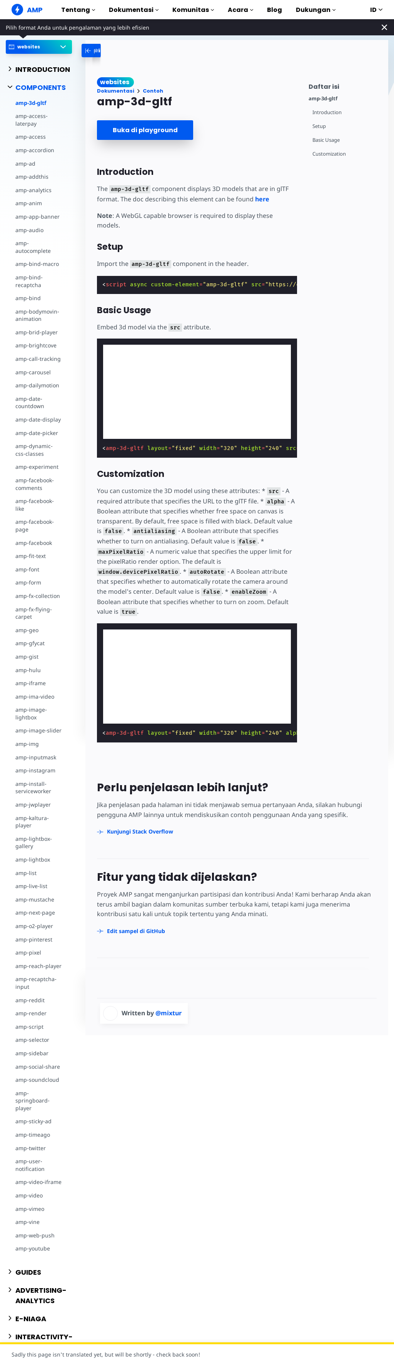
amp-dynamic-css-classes (34, 449)
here (262, 199)
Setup (319, 126)
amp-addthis (31, 176)
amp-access (30, 136)
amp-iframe (30, 683)
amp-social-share (37, 1066)
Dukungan (316, 9)
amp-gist (26, 656)
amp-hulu (28, 670)
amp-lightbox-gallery (33, 842)
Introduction (327, 112)
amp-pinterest (33, 939)
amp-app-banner (37, 216)
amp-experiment (36, 466)
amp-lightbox (32, 859)
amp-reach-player (38, 966)
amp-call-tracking (38, 358)
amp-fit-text (30, 556)
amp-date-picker (36, 433)
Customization (329, 154)
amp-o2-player (34, 926)
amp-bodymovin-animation (37, 315)
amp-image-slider (38, 730)
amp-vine (27, 1222)
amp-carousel (33, 372)
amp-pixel (28, 952)
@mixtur (168, 1013)
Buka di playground (145, 130)
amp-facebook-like (34, 504)
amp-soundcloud (37, 1079)
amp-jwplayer (33, 804)
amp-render (31, 1013)
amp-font (27, 569)
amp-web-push (35, 1235)
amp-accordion (34, 150)
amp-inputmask (35, 757)
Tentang (78, 9)
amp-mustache (34, 899)
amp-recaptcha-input (36, 982)
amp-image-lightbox (31, 713)
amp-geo (26, 630)
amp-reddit (30, 1000)
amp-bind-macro (37, 263)
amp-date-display (38, 419)
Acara (240, 9)
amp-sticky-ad (33, 1121)
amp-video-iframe (38, 1182)
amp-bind (28, 298)
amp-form (28, 582)
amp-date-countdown (29, 402)
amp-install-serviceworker (33, 787)
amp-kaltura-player (32, 821)
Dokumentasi (134, 9)
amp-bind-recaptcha (29, 281)
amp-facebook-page (34, 525)
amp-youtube (32, 1248)
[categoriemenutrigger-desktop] (111, 50)
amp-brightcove (36, 345)
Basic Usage (326, 140)
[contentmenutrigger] (345, 85)
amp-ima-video (34, 696)
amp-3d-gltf (30, 102)
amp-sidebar (31, 1053)
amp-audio (29, 230)
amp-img (27, 743)
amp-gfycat (30, 643)
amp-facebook (33, 542)
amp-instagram (35, 770)
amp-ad (25, 163)
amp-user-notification (30, 1164)
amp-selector (32, 1039)
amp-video (29, 1195)
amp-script (29, 1026)
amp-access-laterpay (31, 119)
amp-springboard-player (32, 1100)
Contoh (153, 91)
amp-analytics (33, 190)
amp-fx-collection (37, 595)
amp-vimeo (29, 1208)
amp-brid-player (36, 332)
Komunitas (193, 9)
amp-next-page (35, 912)
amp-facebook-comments (34, 484)
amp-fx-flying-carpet (33, 613)
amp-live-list (31, 886)
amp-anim (28, 203)
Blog (274, 9)
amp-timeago (32, 1134)
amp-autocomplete (33, 246)
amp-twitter (30, 1148)
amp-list (26, 873)
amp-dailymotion (37, 385)
